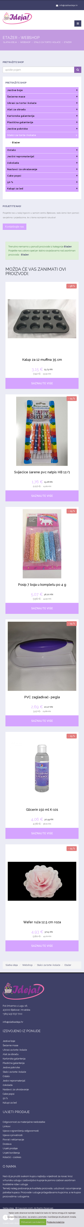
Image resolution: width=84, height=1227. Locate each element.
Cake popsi (8, 1093)
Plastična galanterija (14, 1063)
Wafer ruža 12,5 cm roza (42, 922)
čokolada (8, 1085)
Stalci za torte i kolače (47, 42)
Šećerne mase (10, 1045)
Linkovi (6, 1126)
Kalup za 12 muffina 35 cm (42, 360)
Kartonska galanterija (14, 1058)
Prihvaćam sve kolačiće (33, 1222)
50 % (5, 1098)
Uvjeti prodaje (10, 1148)
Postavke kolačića (55, 1222)
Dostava (7, 1144)
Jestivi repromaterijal (14, 1080)
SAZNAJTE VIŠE (42, 383)
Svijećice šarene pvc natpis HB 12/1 (42, 472)
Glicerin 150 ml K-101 (42, 810)
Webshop (25, 42)
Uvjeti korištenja (11, 1152)
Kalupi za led (10, 1102)
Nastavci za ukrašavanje (16, 1089)
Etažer (67, 42)
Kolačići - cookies (12, 1157)
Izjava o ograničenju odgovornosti (21, 1130)
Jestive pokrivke (11, 1067)
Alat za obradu (11, 1054)
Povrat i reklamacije (13, 1139)
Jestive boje (9, 1041)
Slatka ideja (10, 42)
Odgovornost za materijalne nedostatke (24, 1122)
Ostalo (6, 1076)
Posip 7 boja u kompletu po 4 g (42, 585)
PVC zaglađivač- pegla (42, 697)
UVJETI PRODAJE (16, 1112)
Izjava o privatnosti (13, 1135)
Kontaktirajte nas (14, 226)
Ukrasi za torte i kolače (15, 1049)
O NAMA (9, 1166)
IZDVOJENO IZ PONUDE (22, 1031)
